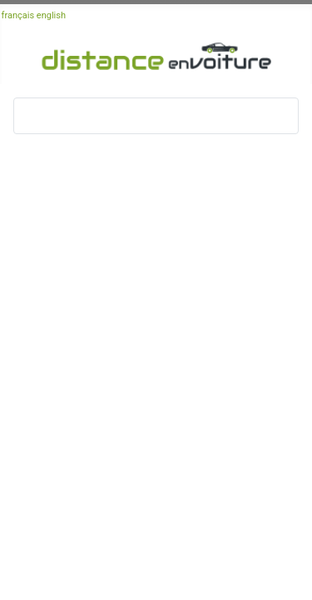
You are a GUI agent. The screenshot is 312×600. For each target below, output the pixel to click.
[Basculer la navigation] (31, 116)
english (51, 15)
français (18, 15)
